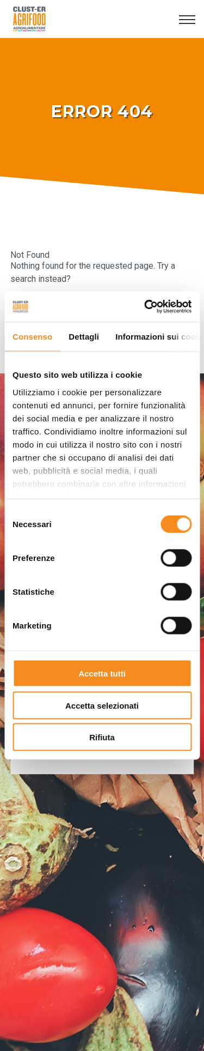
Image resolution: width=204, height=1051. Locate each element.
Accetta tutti (102, 673)
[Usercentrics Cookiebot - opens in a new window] (145, 307)
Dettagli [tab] (84, 336)
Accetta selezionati (102, 705)
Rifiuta (102, 737)
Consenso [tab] (32, 336)
